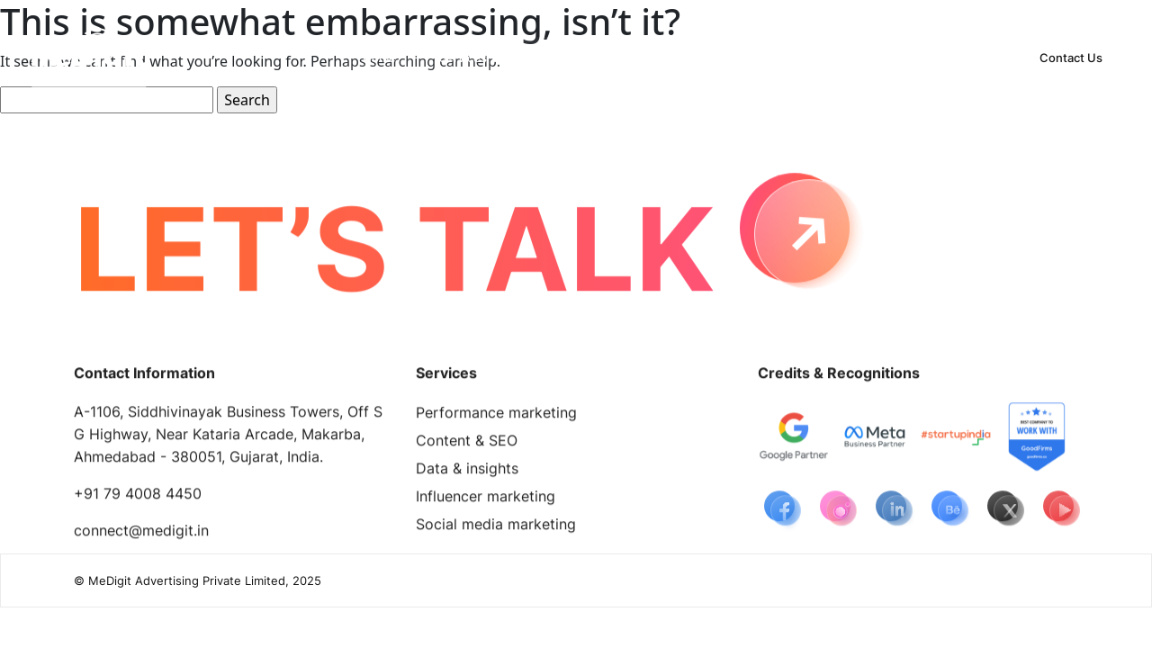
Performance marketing (496, 416)
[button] (468, 57)
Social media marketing (496, 527)
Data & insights (467, 472)
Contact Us (1071, 57)
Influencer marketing (485, 499)
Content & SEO (467, 444)
